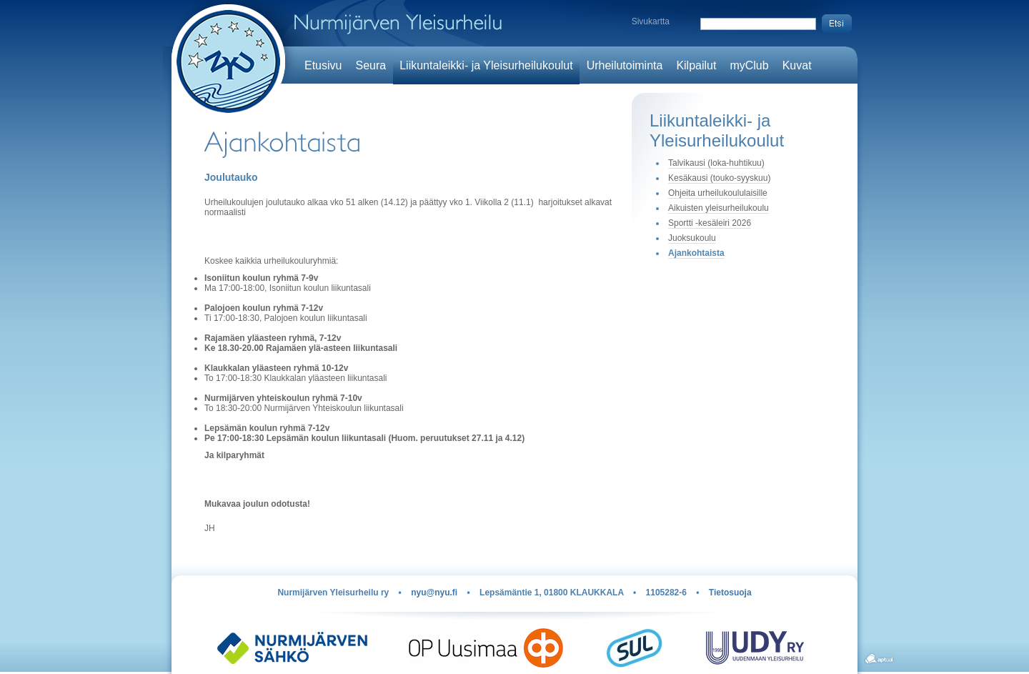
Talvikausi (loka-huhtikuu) (716, 163)
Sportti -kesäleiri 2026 (709, 223)
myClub (749, 65)
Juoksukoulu (692, 238)
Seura (370, 65)
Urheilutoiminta (625, 65)
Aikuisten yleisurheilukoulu (718, 208)
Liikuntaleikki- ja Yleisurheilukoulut (486, 65)
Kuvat (797, 65)
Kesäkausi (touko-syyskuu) (719, 178)
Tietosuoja (730, 593)
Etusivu (323, 65)
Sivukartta (651, 21)
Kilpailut (696, 65)
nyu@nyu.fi (434, 593)
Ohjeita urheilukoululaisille (717, 193)
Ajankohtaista (696, 253)
